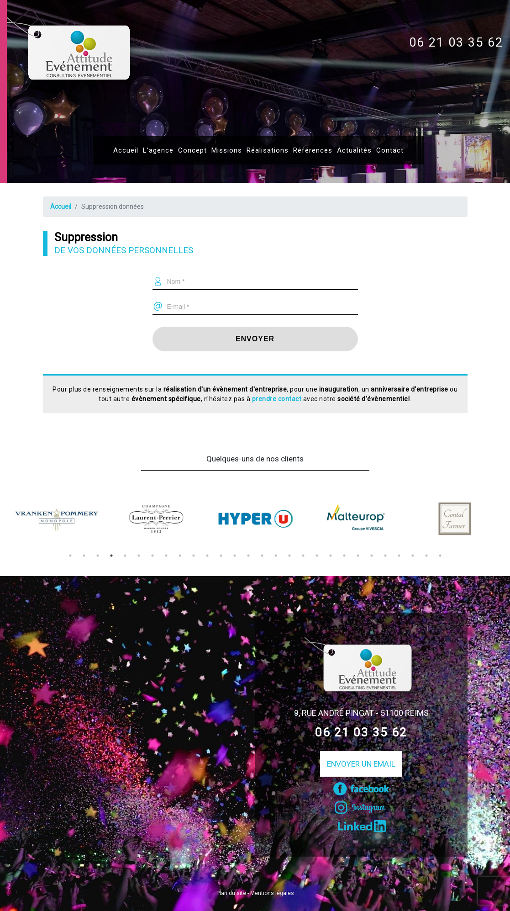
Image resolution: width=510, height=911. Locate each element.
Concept (192, 150)
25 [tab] (399, 555)
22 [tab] (358, 555)
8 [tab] (166, 555)
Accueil (125, 150)
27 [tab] (426, 555)
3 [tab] (97, 555)
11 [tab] (207, 555)
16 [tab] (275, 555)
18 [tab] (303, 555)
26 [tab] (412, 555)
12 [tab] (221, 555)
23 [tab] (371, 555)
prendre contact (277, 399)
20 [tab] (330, 555)
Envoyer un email (361, 763)
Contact (390, 150)
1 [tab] (70, 555)
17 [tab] (289, 555)
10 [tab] (193, 555)
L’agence (158, 150)
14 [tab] (248, 555)
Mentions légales (272, 893)
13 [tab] (234, 555)
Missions (226, 150)
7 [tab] (152, 555)
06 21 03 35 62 (456, 42)
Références (312, 150)
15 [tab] (262, 555)
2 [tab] (84, 555)
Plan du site (231, 893)
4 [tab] (111, 555)
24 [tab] (385, 555)
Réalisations (268, 150)
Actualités (354, 150)
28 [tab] (440, 555)
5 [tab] (125, 555)
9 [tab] (179, 555)
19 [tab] (316, 555)
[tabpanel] (56, 518)
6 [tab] (138, 555)
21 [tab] (344, 555)
